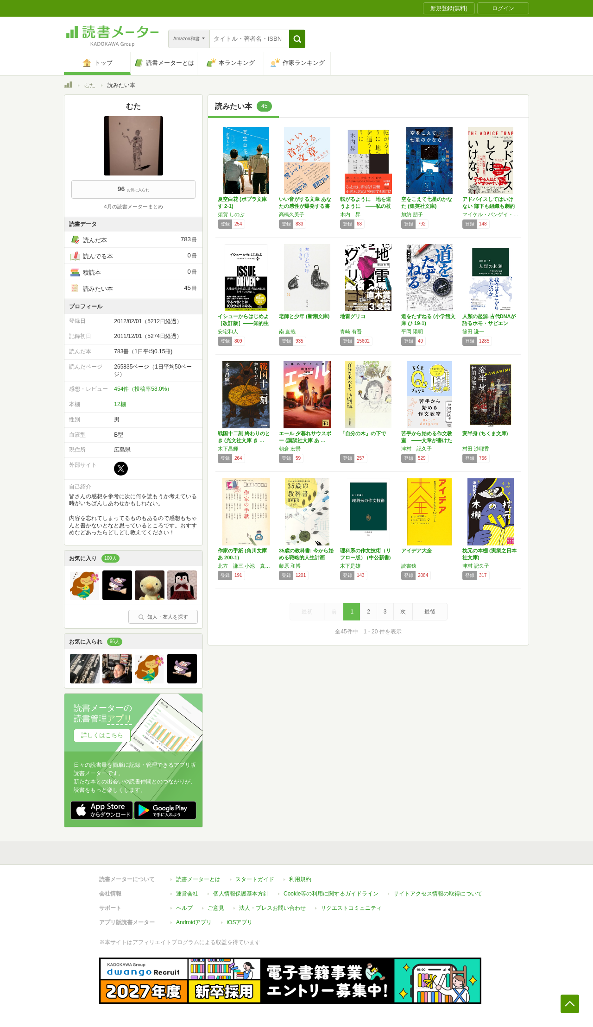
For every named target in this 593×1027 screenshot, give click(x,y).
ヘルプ (184, 908)
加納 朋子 (412, 214)
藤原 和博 (290, 566)
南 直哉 (287, 331)
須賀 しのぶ (231, 214)
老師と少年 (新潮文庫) (304, 316)
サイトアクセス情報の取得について (437, 893)
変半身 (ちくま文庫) (485, 433)
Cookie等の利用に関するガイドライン (331, 893)
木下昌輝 (228, 448)
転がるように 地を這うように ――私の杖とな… (365, 206)
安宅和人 (228, 331)
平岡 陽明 (412, 331)
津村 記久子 (416, 448)
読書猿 (408, 566)
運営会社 (187, 893)
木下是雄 (350, 566)
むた (89, 85)
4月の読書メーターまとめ (133, 206)
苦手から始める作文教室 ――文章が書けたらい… (426, 440)
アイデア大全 (416, 550)
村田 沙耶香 (475, 448)
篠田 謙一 (473, 331)
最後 (429, 611)
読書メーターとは (198, 879)
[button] (297, 39)
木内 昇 (350, 214)
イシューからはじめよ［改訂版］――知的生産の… (243, 323)
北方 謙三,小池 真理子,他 (246, 566)
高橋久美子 (291, 214)
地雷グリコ (353, 316)
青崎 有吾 (351, 331)
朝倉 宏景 (290, 448)
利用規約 (300, 879)
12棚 (120, 404)
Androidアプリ (194, 922)
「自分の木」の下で (363, 433)
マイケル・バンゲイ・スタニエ (490, 214)
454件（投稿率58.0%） (143, 389)
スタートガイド (254, 879)
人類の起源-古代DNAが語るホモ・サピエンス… (489, 323)
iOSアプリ (239, 922)
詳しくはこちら (102, 735)
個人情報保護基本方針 (241, 893)
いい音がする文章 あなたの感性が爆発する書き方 (305, 206)
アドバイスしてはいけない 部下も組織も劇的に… (488, 206)
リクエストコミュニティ (351, 908)
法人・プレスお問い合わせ (272, 908)
